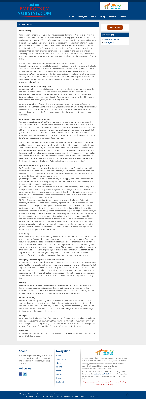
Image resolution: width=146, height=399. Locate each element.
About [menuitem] (58, 363)
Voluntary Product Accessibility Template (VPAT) (80, 396)
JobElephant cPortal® (101, 374)
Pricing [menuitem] (59, 367)
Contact (123, 17)
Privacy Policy (55, 396)
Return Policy (34, 396)
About (93, 17)
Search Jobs (82, 17)
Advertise (112, 17)
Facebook (20, 374)
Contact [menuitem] (59, 374)
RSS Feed (24, 396)
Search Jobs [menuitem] (61, 359)
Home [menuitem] (58, 355)
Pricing (102, 17)
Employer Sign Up (111, 40)
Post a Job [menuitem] (60, 382)
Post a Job (115, 27)
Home (71, 17)
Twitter (25, 374)
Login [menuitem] (58, 378)
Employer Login (110, 42)
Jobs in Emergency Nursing (42, 394)
